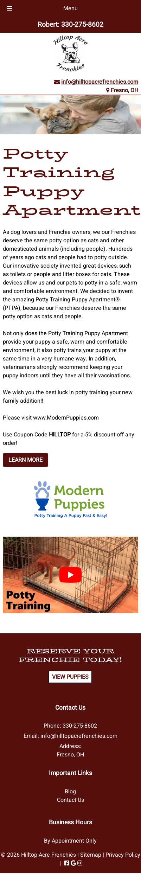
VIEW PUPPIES (70, 677)
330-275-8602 (82, 25)
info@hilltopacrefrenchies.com (99, 82)
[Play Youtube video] (70, 575)
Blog (70, 791)
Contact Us (70, 800)
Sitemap (90, 855)
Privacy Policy (122, 855)
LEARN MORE (25, 460)
